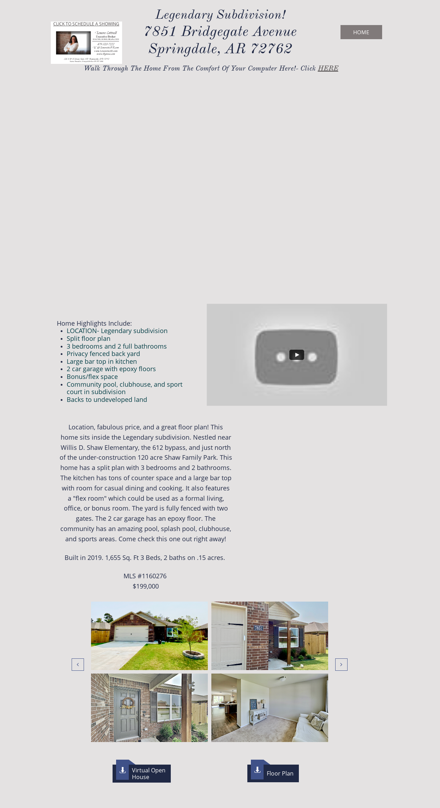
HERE (328, 68)
